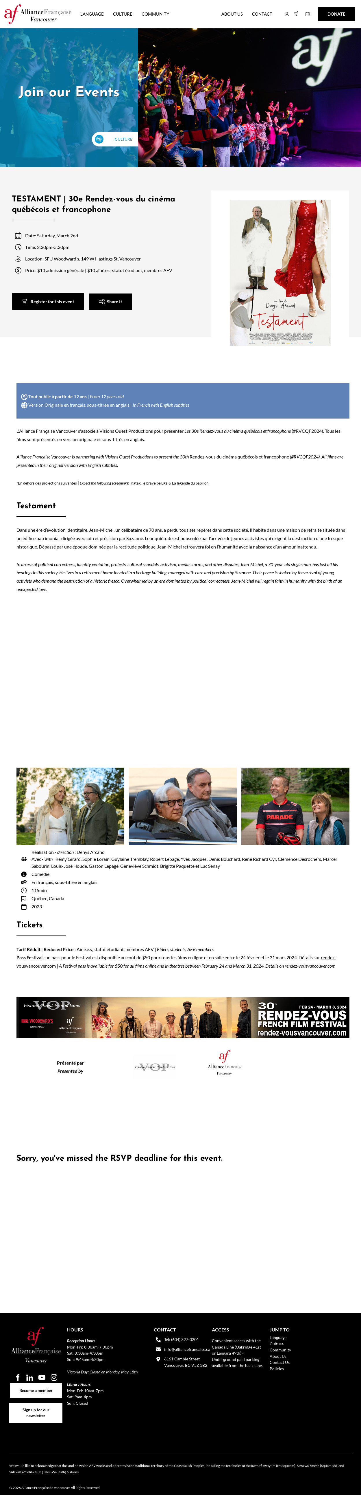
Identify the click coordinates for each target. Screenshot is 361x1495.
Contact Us (280, 1362)
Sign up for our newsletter (36, 1405)
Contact (262, 13)
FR (303, 11)
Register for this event (33, 297)
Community (155, 13)
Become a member (36, 1386)
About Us (232, 13)
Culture (122, 13)
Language (92, 13)
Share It (97, 297)
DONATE (327, 11)
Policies (277, 1368)
